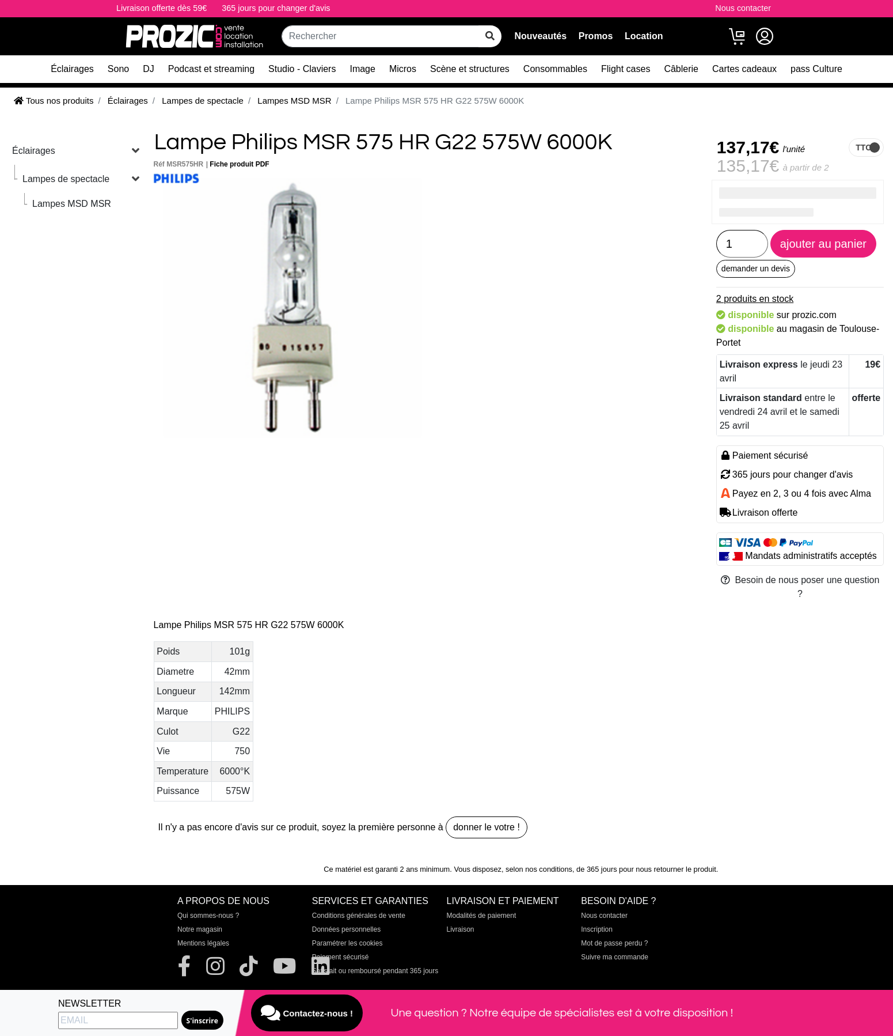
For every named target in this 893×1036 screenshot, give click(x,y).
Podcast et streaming (211, 69)
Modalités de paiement (481, 916)
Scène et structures (470, 69)
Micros (402, 69)
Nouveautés (540, 36)
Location (644, 36)
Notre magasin (199, 929)
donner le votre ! (486, 827)
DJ (148, 69)
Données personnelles (346, 929)
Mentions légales (203, 943)
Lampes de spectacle (65, 179)
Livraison (460, 929)
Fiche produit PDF (239, 164)
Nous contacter (743, 8)
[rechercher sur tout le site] (489, 36)
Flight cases (625, 69)
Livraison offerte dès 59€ (161, 8)
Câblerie (681, 69)
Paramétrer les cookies (347, 943)
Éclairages (72, 69)
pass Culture (816, 69)
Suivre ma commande (614, 957)
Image (362, 69)
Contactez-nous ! (307, 1013)
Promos (596, 36)
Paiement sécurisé (340, 957)
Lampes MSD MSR (71, 204)
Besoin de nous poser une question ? (800, 587)
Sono (118, 69)
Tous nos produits (53, 100)
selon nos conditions (539, 869)
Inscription (597, 929)
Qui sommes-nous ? (208, 916)
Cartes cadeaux (744, 69)
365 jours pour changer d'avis (276, 8)
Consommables (555, 69)
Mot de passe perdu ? (614, 943)
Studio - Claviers (302, 69)
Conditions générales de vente (358, 916)
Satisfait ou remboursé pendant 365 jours (375, 971)
